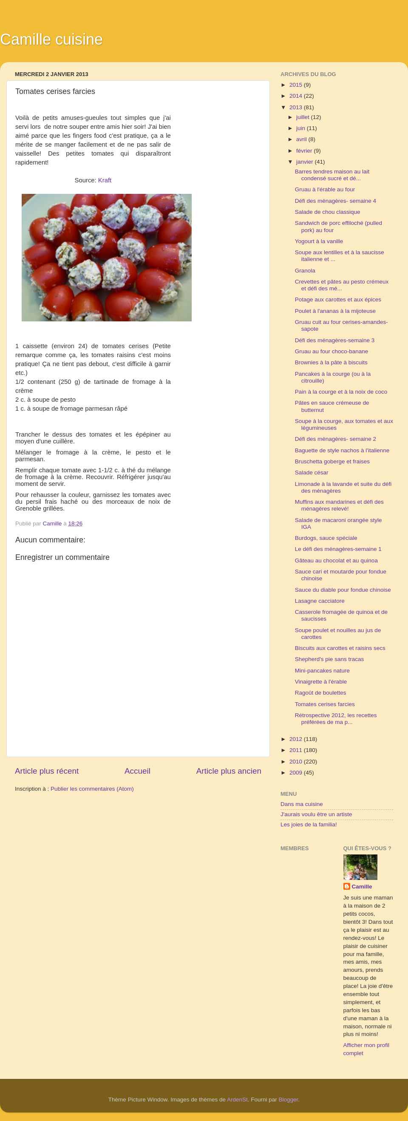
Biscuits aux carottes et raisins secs (340, 648)
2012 (296, 739)
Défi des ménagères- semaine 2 (335, 439)
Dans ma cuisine (301, 804)
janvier (305, 162)
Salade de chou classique (327, 212)
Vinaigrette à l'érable (321, 681)
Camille (362, 886)
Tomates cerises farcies (325, 704)
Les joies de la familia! (308, 824)
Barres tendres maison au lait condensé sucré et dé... (332, 175)
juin (301, 128)
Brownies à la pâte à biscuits (331, 362)
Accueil (137, 770)
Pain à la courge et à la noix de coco (341, 392)
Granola (305, 270)
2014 (296, 96)
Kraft (104, 180)
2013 (296, 107)
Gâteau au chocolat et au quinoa (336, 560)
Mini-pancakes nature (322, 670)
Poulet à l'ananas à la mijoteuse (335, 311)
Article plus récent (47, 770)
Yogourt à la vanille (319, 241)
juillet (303, 117)
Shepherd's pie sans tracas (329, 659)
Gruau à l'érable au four (325, 189)
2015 (296, 85)
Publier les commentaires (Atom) (92, 789)
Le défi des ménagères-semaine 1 (338, 549)
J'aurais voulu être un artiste (316, 814)
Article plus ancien (228, 770)
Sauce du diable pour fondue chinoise (343, 590)
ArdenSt (237, 1099)
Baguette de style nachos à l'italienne (342, 450)
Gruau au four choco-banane (331, 351)
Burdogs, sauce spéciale (326, 538)
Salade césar (312, 472)
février (305, 151)
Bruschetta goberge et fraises (332, 461)
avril (302, 139)
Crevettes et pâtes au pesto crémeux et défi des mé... (342, 285)
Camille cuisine (51, 39)
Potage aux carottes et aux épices (338, 299)
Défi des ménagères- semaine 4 (335, 201)
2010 (296, 761)
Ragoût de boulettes (320, 693)
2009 (296, 772)
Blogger (288, 1099)
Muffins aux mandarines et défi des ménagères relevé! (339, 505)
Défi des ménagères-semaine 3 (335, 340)
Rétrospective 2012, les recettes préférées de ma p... (336, 718)
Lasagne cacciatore (320, 601)
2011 (296, 750)
